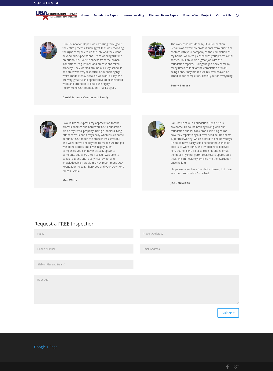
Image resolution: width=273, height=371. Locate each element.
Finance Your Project (197, 15)
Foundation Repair (106, 15)
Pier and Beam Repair (163, 15)
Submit (228, 312)
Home (85, 15)
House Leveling (133, 15)
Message (136, 289)
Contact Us (223, 15)
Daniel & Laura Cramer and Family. (86, 97)
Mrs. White (70, 180)
